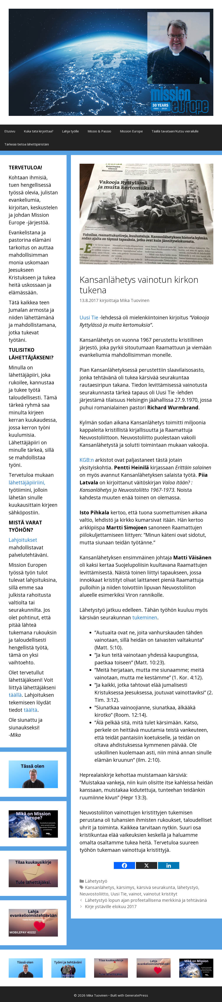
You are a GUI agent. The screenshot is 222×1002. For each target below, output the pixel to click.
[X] (146, 865)
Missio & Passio (99, 131)
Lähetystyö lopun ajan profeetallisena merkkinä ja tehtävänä (146, 900)
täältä (30, 709)
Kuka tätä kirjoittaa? (38, 131)
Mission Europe (131, 131)
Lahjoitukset (23, 539)
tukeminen (144, 617)
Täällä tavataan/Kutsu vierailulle (175, 131)
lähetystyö (187, 887)
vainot (135, 894)
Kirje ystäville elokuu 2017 (111, 906)
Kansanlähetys (99, 887)
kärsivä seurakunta (156, 887)
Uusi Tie (89, 317)
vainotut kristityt (160, 894)
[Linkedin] (168, 865)
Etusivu (9, 131)
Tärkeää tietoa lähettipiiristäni (26, 144)
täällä (15, 694)
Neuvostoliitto (94, 894)
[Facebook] (124, 865)
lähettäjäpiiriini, (27, 482)
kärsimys (125, 887)
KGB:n (87, 459)
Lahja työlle (70, 131)
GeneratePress (136, 995)
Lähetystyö (96, 881)
